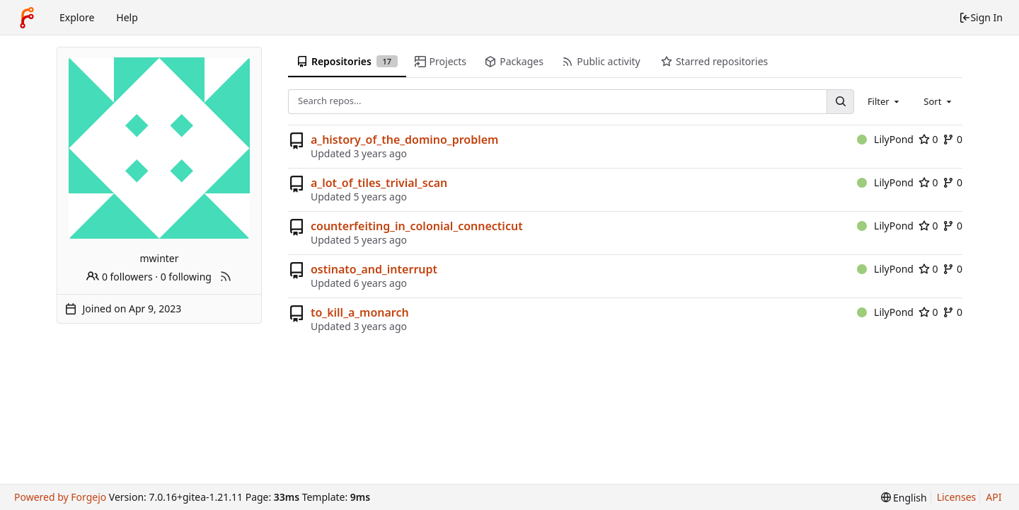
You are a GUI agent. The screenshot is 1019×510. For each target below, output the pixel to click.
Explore (76, 17)
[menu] (904, 497)
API (993, 497)
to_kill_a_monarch (360, 312)
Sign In (981, 17)
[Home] (27, 17)
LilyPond (885, 139)
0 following (186, 276)
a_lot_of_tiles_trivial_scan (379, 183)
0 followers (119, 276)
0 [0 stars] (928, 139)
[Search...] (840, 101)
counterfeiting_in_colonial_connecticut (417, 226)
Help (127, 17)
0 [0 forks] (952, 139)
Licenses (957, 497)
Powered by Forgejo (60, 497)
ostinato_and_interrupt (374, 269)
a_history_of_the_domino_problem (404, 139)
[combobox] (884, 101)
